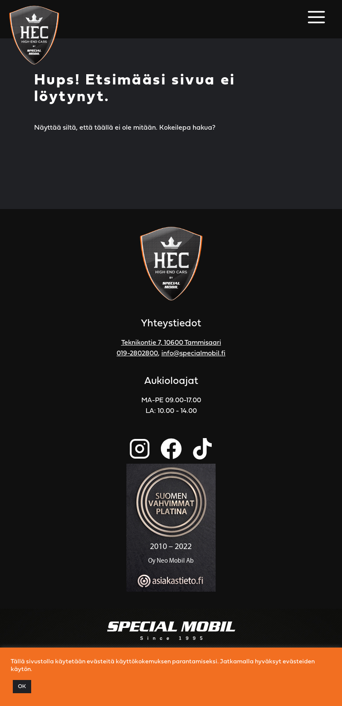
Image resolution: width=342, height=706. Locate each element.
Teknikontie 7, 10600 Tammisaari (171, 343)
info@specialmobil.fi (193, 353)
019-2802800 (137, 353)
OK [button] (22, 686)
